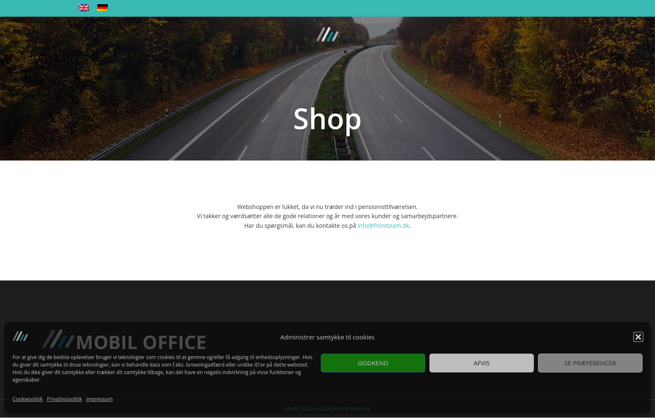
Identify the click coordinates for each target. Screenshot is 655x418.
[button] (638, 337)
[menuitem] (84, 8)
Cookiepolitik (28, 399)
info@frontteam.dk (383, 225)
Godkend (373, 363)
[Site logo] (327, 35)
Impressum (99, 399)
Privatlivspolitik (64, 399)
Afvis (482, 363)
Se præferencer (590, 363)
